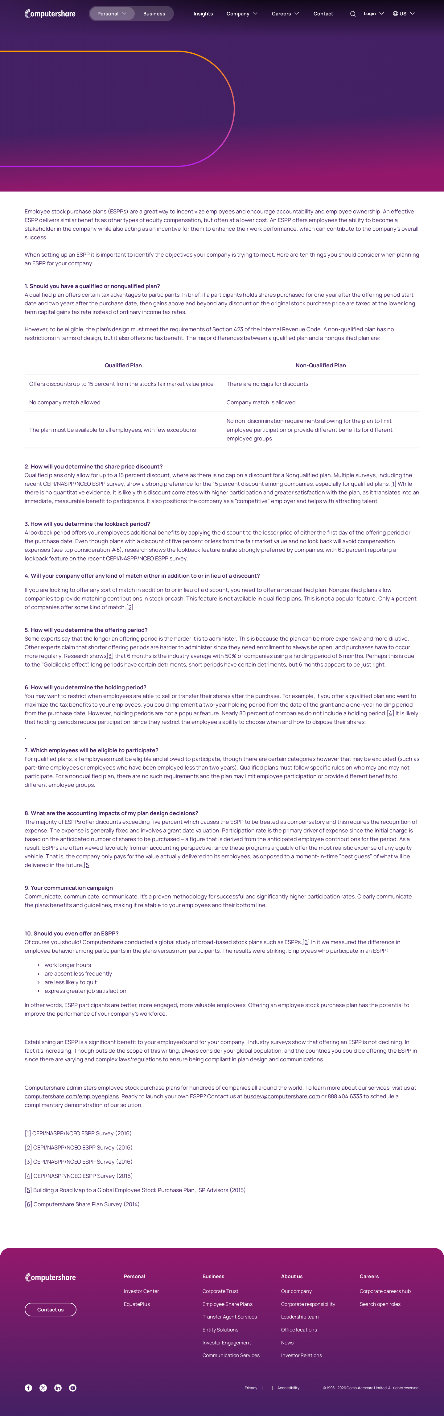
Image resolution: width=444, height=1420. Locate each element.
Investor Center (141, 1295)
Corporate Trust (220, 1295)
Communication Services (231, 1359)
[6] (306, 946)
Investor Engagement (227, 1346)
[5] (87, 869)
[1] (393, 487)
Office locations (299, 1333)
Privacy (251, 1391)
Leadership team (300, 1320)
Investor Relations (301, 1359)
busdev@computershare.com (282, 1100)
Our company (296, 1295)
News (287, 1346)
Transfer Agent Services (230, 1320)
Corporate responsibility (308, 1307)
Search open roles (380, 1307)
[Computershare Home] (50, 1282)
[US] (404, 13)
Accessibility (288, 1391)
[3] (110, 659)
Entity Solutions (220, 1333)
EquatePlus (137, 1307)
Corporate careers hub (385, 1295)
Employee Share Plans (228, 1307)
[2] (130, 611)
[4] (390, 717)
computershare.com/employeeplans (72, 1100)
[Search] (348, 14)
